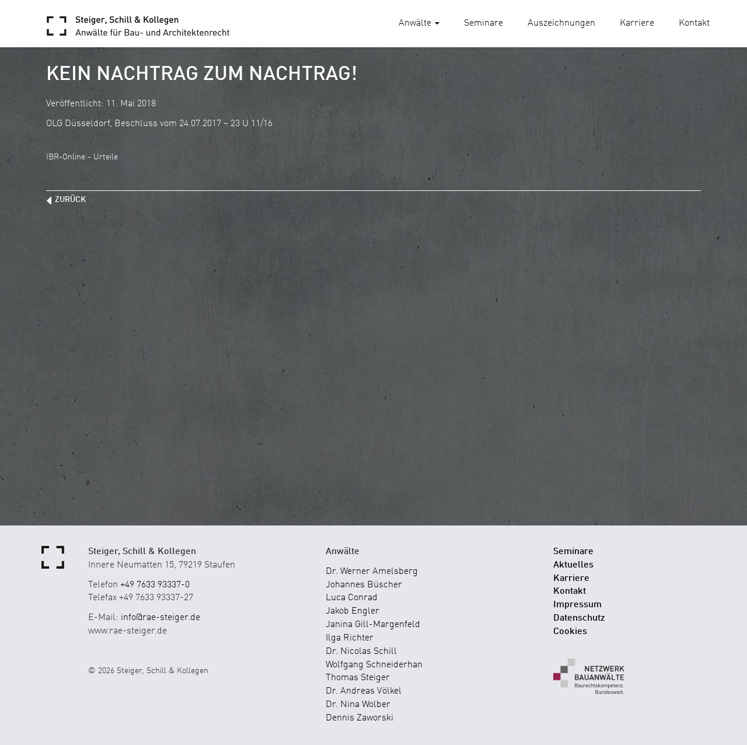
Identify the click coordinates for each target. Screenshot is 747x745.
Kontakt (694, 23)
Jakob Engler (352, 611)
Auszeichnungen (561, 23)
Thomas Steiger (358, 678)
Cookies (570, 631)
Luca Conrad (352, 598)
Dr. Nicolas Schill (361, 651)
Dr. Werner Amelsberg (372, 571)
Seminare (483, 23)
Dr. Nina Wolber (358, 704)
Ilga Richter (350, 638)
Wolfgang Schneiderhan (374, 665)
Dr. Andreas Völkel (364, 691)
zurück (70, 200)
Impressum (577, 605)
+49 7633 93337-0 (155, 585)
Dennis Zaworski (359, 718)
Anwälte (419, 23)
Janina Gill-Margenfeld (373, 624)
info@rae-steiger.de (160, 617)
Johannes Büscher (364, 585)
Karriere (637, 23)
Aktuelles (573, 565)
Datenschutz (579, 618)
